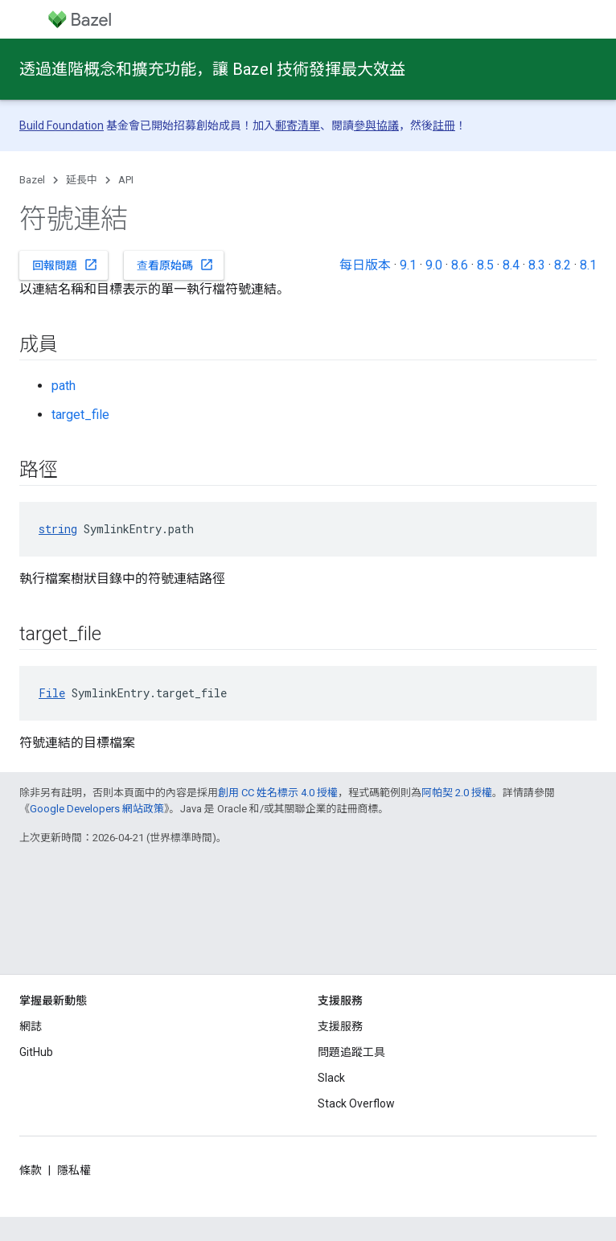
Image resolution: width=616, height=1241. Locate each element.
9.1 (408, 265)
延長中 (81, 180)
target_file (80, 414)
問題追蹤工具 (351, 1052)
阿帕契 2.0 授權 (456, 793)
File (52, 693)
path (63, 385)
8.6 (459, 265)
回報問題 (65, 264)
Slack (331, 1077)
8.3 (536, 265)
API (125, 180)
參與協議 (376, 125)
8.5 (485, 265)
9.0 (433, 265)
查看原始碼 (175, 264)
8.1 (588, 265)
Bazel (32, 180)
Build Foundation (61, 125)
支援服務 (340, 1026)
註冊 (444, 125)
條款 (30, 1170)
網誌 (30, 1026)
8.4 (511, 265)
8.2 (562, 265)
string (58, 528)
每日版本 (365, 265)
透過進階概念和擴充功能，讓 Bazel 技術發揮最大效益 (212, 69)
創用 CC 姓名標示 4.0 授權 (278, 793)
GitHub (36, 1052)
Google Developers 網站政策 (97, 809)
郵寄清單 (297, 125)
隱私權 (74, 1170)
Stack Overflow (356, 1103)
